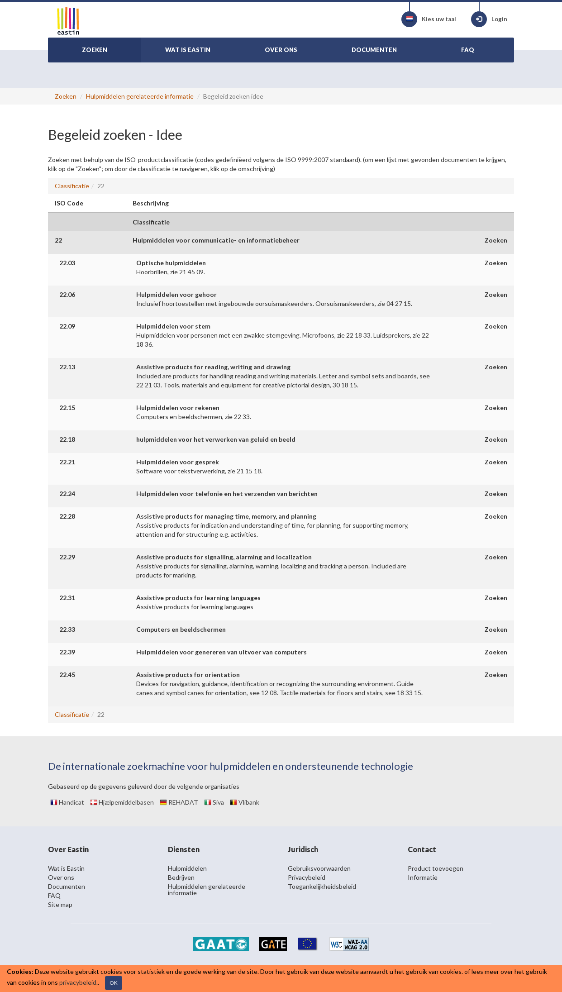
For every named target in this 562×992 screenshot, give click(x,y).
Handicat (67, 802)
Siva (214, 802)
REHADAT (179, 802)
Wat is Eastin (66, 868)
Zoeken (65, 96)
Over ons (61, 877)
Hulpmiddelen (187, 868)
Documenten (66, 886)
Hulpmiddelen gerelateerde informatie (140, 96)
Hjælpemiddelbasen (122, 802)
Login (489, 19)
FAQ (54, 895)
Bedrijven (181, 877)
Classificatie (72, 186)
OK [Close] (114, 982)
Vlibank (244, 802)
